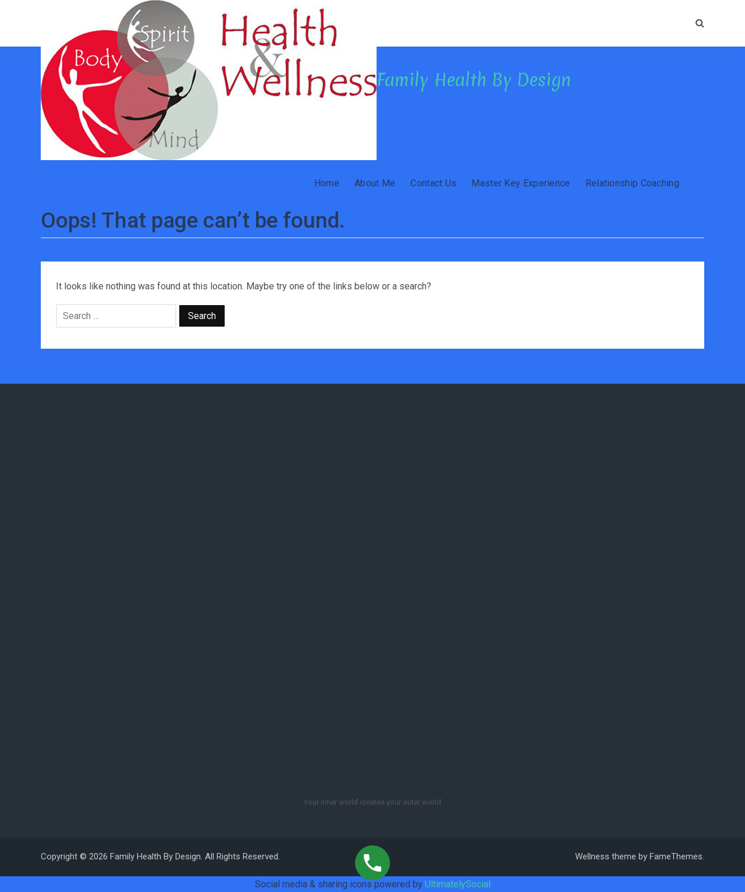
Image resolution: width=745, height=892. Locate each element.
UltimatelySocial (458, 884)
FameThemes (676, 856)
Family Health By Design (474, 80)
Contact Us (433, 183)
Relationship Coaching (632, 183)
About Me (374, 183)
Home (326, 183)
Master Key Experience (520, 183)
